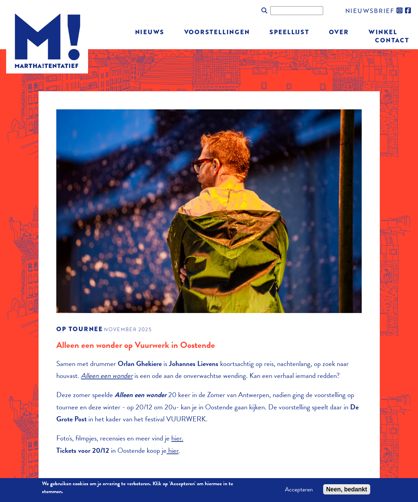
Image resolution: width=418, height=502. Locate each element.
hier (172, 450)
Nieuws (149, 32)
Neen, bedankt (346, 490)
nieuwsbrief (369, 10)
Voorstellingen (217, 32)
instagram (400, 10)
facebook (408, 10)
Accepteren (299, 490)
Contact (392, 39)
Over (338, 32)
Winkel (383, 32)
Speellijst (289, 32)
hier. (177, 438)
